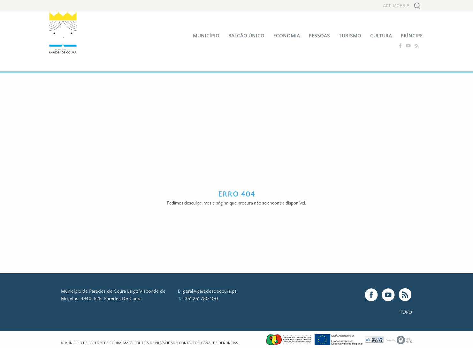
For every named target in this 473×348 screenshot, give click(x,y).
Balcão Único (246, 36)
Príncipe (412, 36)
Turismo (350, 36)
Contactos (189, 343)
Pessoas (319, 36)
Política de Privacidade (155, 343)
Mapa (128, 343)
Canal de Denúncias (219, 343)
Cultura (381, 36)
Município (206, 36)
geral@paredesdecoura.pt (209, 291)
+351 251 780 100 (200, 298)
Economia (286, 36)
